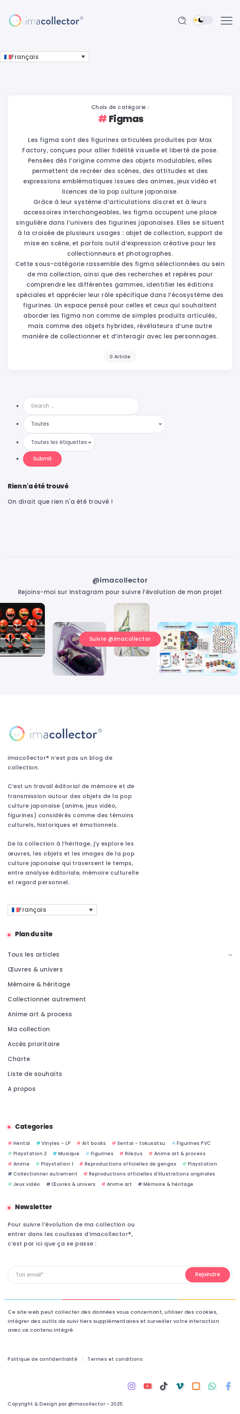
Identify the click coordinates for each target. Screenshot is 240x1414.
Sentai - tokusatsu (141, 1143)
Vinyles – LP (56, 1143)
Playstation (202, 1164)
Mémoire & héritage (168, 1184)
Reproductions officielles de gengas (131, 1164)
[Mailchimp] (207, 1275)
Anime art (119, 1184)
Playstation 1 (57, 1164)
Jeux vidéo (26, 1184)
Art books (94, 1143)
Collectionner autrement (45, 1174)
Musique (69, 1153)
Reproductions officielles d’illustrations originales (152, 1174)
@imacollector (120, 580)
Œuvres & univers (73, 1184)
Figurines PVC (194, 1143)
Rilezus (134, 1153)
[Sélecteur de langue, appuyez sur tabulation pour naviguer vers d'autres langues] (44, 56)
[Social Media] (131, 1386)
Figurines (102, 1153)
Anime (21, 1164)
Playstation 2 (30, 1153)
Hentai (21, 1143)
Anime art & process (180, 1153)
